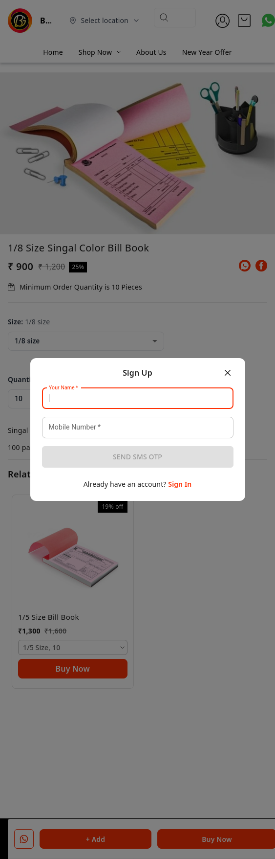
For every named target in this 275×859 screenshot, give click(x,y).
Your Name (63, 388)
